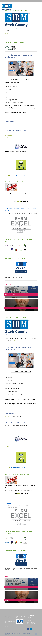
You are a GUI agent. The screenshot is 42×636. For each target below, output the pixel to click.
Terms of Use (7, 634)
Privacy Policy (18, 633)
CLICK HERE (7, 123)
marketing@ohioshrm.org (33, 623)
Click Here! (6, 33)
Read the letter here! (8, 135)
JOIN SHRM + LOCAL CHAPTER (21, 79)
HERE (7, 153)
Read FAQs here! (8, 137)
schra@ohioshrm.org (16, 340)
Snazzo (26, 633)
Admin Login (28, 633)
